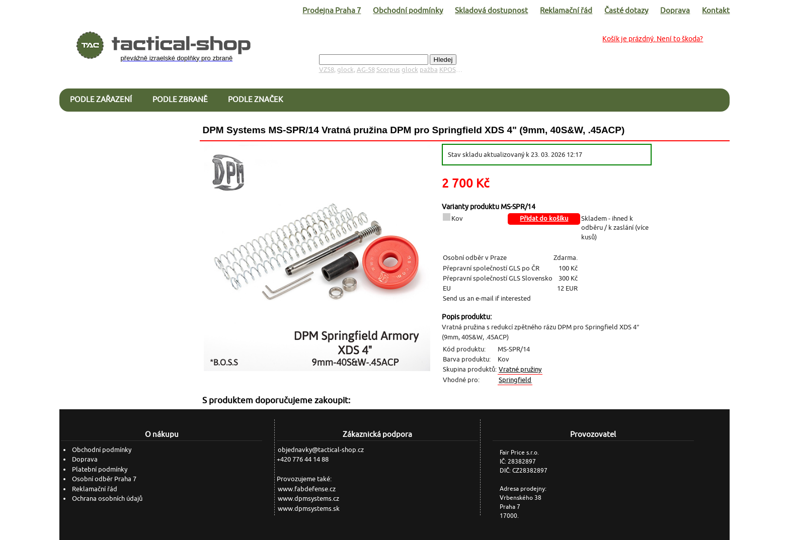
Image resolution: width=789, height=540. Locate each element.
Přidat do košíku (544, 218)
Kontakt (716, 10)
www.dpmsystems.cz (308, 498)
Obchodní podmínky (408, 10)
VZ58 (326, 69)
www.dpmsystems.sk (309, 508)
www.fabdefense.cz (307, 489)
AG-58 (366, 69)
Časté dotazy (626, 10)
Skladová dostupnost (491, 10)
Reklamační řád (566, 10)
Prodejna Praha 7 (331, 10)
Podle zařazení (101, 99)
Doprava (675, 10)
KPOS (447, 69)
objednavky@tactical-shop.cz (321, 450)
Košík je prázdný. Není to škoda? (652, 39)
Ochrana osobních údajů (107, 498)
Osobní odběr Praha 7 (104, 479)
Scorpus (388, 69)
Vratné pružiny (520, 369)
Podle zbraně (180, 99)
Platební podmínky (99, 469)
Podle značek (255, 99)
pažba (429, 69)
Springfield (515, 380)
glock (345, 69)
